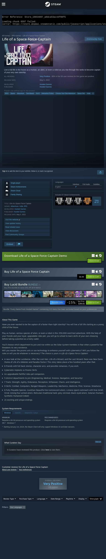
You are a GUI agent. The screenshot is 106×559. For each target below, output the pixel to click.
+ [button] (92, 95)
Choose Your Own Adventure (65, 95)
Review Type (8, 504)
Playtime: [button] (65, 513)
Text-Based (30, 95)
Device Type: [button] (45, 516)
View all (98, 443)
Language (41, 504)
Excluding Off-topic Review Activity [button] (44, 513)
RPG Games (16, 37)
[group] (53, 514)
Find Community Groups (14, 236)
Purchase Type (25, 504)
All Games (6, 37)
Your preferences (25, 471)
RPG (6, 95)
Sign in (4, 173)
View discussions (11, 232)
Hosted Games (46, 86)
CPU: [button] (24, 516)
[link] (76, 304)
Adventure (20, 95)
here (47, 451)
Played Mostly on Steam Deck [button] (85, 513)
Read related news (12, 229)
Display (81, 504)
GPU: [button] (33, 516)
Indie (88, 95)
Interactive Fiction (48, 95)
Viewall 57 (96, 203)
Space (13, 95)
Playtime (69, 504)
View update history (13, 225)
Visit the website (12, 221)
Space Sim (81, 95)
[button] (93, 278)
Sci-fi (37, 95)
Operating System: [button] (9, 516)
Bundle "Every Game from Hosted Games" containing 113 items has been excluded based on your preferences (50, 311)
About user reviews (9, 471)
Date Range (55, 504)
